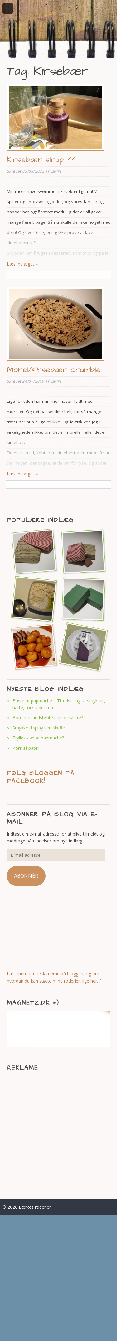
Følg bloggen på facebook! (41, 777)
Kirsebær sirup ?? (41, 159)
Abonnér (26, 875)
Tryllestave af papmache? (38, 738)
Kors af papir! (25, 748)
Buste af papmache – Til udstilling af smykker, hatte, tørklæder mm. (58, 704)
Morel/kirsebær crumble (53, 369)
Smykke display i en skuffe (38, 728)
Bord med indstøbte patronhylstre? (47, 717)
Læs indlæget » (22, 264)
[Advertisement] (58, 1134)
